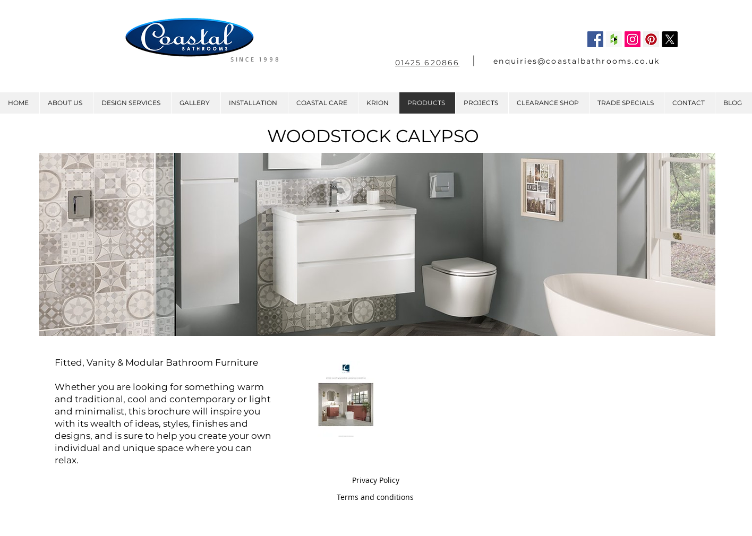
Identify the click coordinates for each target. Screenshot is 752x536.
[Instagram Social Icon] (632, 39)
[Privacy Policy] (375, 480)
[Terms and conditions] (375, 497)
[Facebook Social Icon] (595, 39)
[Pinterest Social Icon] (651, 39)
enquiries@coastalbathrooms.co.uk (576, 61)
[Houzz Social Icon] (614, 39)
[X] (670, 39)
